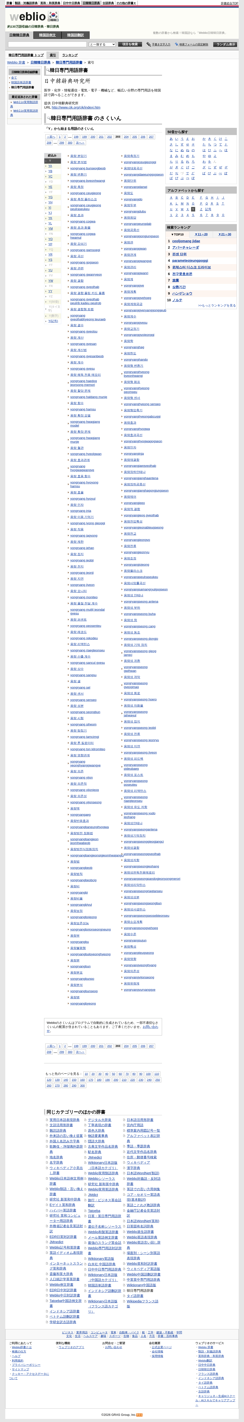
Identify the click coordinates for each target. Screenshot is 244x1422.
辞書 (9, 3)
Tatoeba (94, 1211)
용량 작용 (77, 529)
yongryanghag (134, 347)
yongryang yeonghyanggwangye (85, 763)
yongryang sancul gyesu (87, 662)
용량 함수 (77, 403)
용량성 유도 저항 (135, 807)
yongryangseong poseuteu (135, 782)
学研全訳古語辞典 (63, 1322)
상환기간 (179, 287)
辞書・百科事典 (168, 1336)
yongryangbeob (81, 867)
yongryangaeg (80, 814)
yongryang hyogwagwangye (82, 468)
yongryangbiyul (81, 904)
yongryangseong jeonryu (141, 740)
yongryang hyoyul (82, 498)
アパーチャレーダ (185, 247)
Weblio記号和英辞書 (65, 1247)
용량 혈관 (77, 448)
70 (127, 1073)
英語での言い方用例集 (143, 1189)
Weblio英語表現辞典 (142, 1237)
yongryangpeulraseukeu (141, 577)
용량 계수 (77, 362)
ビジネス (67, 1332)
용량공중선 (131, 230)
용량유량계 (131, 983)
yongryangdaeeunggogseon (144, 174)
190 (107, 1079)
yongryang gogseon (84, 262)
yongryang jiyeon (82, 585)
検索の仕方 (19, 1351)
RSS (139, 1415)
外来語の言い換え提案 (66, 1136)
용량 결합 (77, 280)
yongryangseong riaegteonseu (135, 799)
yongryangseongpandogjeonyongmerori (152, 878)
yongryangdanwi (135, 187)
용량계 (128, 279)
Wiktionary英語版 (101, 1259)
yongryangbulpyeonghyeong (90, 954)
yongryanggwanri (136, 273)
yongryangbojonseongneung (90, 929)
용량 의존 (77, 771)
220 (132, 1079)
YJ (50, 213)
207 (151, 136)
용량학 (128, 341)
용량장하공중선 (135, 484)
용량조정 (130, 558)
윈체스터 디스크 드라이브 (191, 267)
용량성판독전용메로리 (139, 872)
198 (76, 136)
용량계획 (130, 291)
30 (100, 1073)
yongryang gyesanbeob (87, 356)
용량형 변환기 (133, 365)
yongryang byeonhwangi (87, 180)
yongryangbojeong (83, 917)
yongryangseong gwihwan (135, 669)
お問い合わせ (113, 1347)
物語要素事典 (98, 1136)
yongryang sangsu (83, 675)
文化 (69, 1336)
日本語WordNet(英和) (143, 1221)
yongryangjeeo (134, 503)
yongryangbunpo (82, 978)
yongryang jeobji (82, 560)
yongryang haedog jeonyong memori (83, 383)
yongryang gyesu (82, 368)
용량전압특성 (133, 521)
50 (113, 1073)
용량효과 (130, 422)
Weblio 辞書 (16, 62)
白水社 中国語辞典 (102, 1264)
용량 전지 (77, 566)
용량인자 (130, 447)
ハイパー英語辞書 (63, 1210)
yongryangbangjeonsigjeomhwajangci (97, 855)
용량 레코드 (78, 632)
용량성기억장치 (135, 835)
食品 (135, 1336)
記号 (208, 209)
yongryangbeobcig (83, 880)
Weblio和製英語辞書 (103, 1232)
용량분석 (76, 985)
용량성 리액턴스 (135, 791)
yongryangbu (79, 942)
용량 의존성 (78, 796)
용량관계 (130, 254)
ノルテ (177, 300)
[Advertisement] (151, 19)
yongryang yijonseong (86, 802)
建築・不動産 (164, 1332)
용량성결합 (131, 847)
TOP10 (177, 234)
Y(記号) (53, 321)
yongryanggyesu (135, 322)
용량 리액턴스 (80, 644)
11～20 (201, 234)
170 (90, 1079)
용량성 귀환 (132, 661)
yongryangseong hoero (140, 699)
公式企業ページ (162, 1347)
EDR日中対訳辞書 (63, 1290)
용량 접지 (77, 554)
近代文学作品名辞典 (142, 1152)
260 (49, 1085)
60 (120, 1073)
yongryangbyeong (83, 1003)
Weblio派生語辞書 (140, 1232)
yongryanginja (134, 453)
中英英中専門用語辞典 (143, 1279)
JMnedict (56, 1242)
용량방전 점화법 (81, 833)
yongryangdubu (135, 211)
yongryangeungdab (137, 224)
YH (50, 202)
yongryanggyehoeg (137, 298)
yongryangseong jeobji (140, 727)
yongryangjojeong (136, 564)
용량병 (75, 997)
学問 (179, 1332)
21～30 (224, 234)
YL (50, 223)
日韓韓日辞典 (91, 3)
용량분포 (76, 972)
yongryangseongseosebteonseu (146, 915)
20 (93, 1073)
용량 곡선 (77, 256)
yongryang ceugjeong (85, 193)
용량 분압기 (78, 156)
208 (49, 142)
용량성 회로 (132, 693)
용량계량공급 (133, 304)
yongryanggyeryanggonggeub (145, 310)
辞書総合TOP (229, 3)
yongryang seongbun (85, 712)
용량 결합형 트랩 (82, 309)
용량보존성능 (79, 923)
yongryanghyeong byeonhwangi (136, 373)
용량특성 (130, 946)
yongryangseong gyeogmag (135, 685)
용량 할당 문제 (80, 390)
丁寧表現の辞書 (99, 1125)
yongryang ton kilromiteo (87, 749)
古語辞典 (108, 3)
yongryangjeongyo (137, 540)
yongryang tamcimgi (84, 737)
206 (143, 136)
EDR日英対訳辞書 (63, 1237)
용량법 (75, 861)
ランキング (70, 55)
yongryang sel (80, 687)
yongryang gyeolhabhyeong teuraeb (88, 317)
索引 (53, 55)
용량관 (128, 242)
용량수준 (130, 934)
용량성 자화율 (133, 705)
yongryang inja (80, 511)
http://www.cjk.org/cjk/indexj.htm (76, 107)
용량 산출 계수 (80, 656)
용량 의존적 (78, 783)
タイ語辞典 (205, 1382)
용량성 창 (130, 620)
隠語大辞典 (96, 1141)
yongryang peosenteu (85, 626)
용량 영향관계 (80, 755)
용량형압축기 (133, 410)
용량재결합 (131, 460)
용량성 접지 (132, 721)
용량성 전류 (132, 734)
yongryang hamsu (83, 409)
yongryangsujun (135, 940)
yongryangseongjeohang (141, 866)
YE (50, 187)
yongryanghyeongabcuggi (142, 416)
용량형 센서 (132, 398)
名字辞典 (56, 1162)
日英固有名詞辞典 (140, 1226)
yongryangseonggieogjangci (144, 841)
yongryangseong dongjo (141, 638)
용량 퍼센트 (78, 619)
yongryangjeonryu (136, 552)
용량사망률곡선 (135, 583)
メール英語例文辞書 (103, 1237)
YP (50, 244)
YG (50, 197)
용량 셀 (75, 681)
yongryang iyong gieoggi (87, 523)
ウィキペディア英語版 (143, 1269)
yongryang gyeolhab (84, 287)
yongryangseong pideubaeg (135, 766)
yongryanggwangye (138, 261)
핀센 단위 (179, 254)
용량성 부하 (132, 607)
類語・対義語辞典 (26, 3)
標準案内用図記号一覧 (143, 1130)
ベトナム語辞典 (208, 1387)
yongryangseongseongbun (143, 903)
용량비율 (76, 898)
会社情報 (157, 1351)
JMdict (93, 1195)
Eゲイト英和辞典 (62, 1205)
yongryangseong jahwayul (135, 713)
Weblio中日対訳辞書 (65, 1295)
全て (14, 77)
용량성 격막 (132, 677)
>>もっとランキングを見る (217, 305)
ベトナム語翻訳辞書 (65, 1316)
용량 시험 (77, 718)
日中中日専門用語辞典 (104, 1269)
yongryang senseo (83, 700)
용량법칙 (76, 874)
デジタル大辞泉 (99, 1120)
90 (140, 1073)
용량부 (75, 935)
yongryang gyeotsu (83, 331)
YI (49, 207)
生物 (126, 1336)
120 (49, 1079)
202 (109, 136)
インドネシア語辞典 (211, 1378)
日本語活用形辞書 (140, 1120)
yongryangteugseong (139, 953)
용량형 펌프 (132, 382)
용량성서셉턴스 (135, 909)
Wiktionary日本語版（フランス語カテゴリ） (103, 1306)
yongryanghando (136, 359)
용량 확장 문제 (80, 431)
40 (106, 1073)
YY (50, 291)
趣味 (103, 1336)
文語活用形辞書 (61, 1125)
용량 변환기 (78, 174)
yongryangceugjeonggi (140, 162)
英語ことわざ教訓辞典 (143, 1205)
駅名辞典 (94, 1152)
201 (101, 136)
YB (50, 171)
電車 (113, 1332)
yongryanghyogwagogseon (143, 441)
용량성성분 (131, 897)
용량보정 (76, 911)
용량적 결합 (132, 509)
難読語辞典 (58, 1130)
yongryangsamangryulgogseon (146, 589)
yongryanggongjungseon (141, 236)
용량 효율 (77, 492)
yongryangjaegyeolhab (140, 465)
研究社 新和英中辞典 (103, 1184)
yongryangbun (80, 966)
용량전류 (130, 546)
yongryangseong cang (139, 626)
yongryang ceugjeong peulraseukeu (85, 207)
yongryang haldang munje (88, 397)
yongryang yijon (81, 777)
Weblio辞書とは (22, 1347)
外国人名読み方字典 (65, 1141)
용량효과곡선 (133, 435)
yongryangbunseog (83, 991)
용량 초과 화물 (80, 227)
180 (99, 1079)
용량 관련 (77, 268)
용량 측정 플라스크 (83, 199)
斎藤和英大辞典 (61, 1274)
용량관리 (130, 267)
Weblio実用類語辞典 (103, 1173)
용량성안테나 (133, 823)
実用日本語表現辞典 (65, 1120)
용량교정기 (131, 329)
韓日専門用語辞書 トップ (26, 55)
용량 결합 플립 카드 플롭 (87, 293)
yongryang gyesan (83, 344)
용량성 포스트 (133, 775)
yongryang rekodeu (84, 638)
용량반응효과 (79, 821)
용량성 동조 (132, 632)
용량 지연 (77, 578)
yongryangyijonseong (139, 977)
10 (86, 1073)
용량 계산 (77, 337)
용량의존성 (131, 971)
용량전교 (130, 533)
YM (50, 228)
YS (50, 259)
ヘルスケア (90, 1336)
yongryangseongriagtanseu (143, 891)
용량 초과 (77, 215)
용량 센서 (77, 693)
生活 (78, 1336)
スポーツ (115, 1336)
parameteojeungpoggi (190, 260)
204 (126, 136)
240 (149, 1079)
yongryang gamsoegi (85, 250)
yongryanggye (134, 285)
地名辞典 (56, 1157)
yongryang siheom (83, 724)
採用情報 (157, 1355)
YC (50, 176)
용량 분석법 (78, 162)
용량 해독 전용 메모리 (85, 375)
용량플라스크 (133, 571)
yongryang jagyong (83, 535)
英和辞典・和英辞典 (211, 1355)
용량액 (75, 808)
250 (157, 1079)
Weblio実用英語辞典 (103, 1189)
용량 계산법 (78, 350)
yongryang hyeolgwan (86, 454)
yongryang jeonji (82, 572)
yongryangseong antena (141, 601)
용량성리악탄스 (135, 885)
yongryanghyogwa (137, 429)
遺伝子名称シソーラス (104, 1226)
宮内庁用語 (135, 1125)
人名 (143, 1336)
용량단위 (130, 180)
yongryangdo (133, 199)
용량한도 (130, 353)
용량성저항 (131, 860)
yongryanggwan (135, 248)
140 (65, 1079)
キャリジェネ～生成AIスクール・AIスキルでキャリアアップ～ (215, 1400)
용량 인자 (77, 505)
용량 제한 (77, 541)
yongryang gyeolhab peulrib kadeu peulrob (85, 301)
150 (74, 1079)
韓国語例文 (47, 35)
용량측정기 (131, 156)
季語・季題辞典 (138, 1146)
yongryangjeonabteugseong (143, 527)
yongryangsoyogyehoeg (141, 928)
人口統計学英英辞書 (65, 1279)
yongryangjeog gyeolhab (141, 515)
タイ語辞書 (135, 1296)
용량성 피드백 (133, 758)
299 (61, 142)
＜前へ (51, 136)
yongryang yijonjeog (84, 790)
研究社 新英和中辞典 (65, 1199)
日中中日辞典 (71, 3)
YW (50, 280)
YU (50, 270)
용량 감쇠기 (78, 244)
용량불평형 (78, 948)
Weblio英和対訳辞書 (142, 1264)
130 (57, 1079)
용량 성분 (77, 706)
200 (93, 136)
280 (65, 1085)
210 (124, 1079)
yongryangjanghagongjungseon (146, 490)
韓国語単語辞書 (99, 1285)
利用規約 (17, 1360)
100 (148, 1073)
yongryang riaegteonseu (87, 650)
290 (74, 1085)
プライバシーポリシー (26, 1364)
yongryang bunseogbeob (88, 168)
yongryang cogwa (82, 221)
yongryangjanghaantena (141, 478)
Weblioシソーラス (101, 1179)
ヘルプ (16, 1355)
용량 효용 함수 (80, 476)
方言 (152, 1336)
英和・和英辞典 (50, 3)
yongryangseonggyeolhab (142, 854)
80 (134, 1073)
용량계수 (130, 316)
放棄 (175, 280)
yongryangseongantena (141, 829)
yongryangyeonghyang (140, 965)
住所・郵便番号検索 (142, 1157)
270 (57, 1085)
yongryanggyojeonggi (139, 335)
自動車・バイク (129, 1332)
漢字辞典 (133, 1168)
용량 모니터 (78, 591)
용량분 (75, 960)
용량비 (75, 886)
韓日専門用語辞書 (69, 62)
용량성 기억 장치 (135, 645)
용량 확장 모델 (80, 415)
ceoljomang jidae (186, 241)
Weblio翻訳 (205, 1360)
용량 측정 (77, 187)
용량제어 (130, 496)
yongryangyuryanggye (139, 989)
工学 (150, 1332)
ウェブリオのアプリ (71, 1347)
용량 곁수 (77, 325)
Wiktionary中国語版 (141, 1285)
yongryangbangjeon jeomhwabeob (84, 841)
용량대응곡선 (133, 168)
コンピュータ (99, 1332)
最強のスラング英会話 (104, 1243)
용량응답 (130, 217)
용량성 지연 (132, 746)
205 (134, 136)
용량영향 (130, 959)
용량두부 (130, 205)
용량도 (128, 193)
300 (70, 142)
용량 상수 (77, 669)
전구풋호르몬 (182, 274)
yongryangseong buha (140, 614)
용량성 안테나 (133, 595)
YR (50, 254)
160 (82, 1079)
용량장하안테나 (135, 472)
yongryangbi (79, 892)
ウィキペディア (138, 1162)
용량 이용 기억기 (82, 517)
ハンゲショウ (182, 293)
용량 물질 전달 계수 (84, 603)
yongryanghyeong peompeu (136, 390)
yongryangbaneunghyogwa (89, 827)
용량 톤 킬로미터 (82, 743)
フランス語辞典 (208, 1373)
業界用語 (82, 1332)
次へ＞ (80, 142)
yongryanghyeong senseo (142, 404)
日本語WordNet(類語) (143, 1173)
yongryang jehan (82, 548)
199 (84, 136)
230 (141, 1079)
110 (156, 1073)
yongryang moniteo (83, 597)
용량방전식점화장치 (84, 849)
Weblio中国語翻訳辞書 (144, 1274)
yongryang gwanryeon (86, 274)
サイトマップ (20, 1369)
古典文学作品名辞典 (103, 1146)
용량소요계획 (133, 922)
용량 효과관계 (80, 460)
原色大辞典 (96, 1130)
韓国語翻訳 (75, 35)
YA (50, 166)
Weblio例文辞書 (61, 1284)
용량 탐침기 (78, 730)
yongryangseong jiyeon (140, 752)
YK (50, 218)
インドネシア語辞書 (65, 1311)
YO (50, 239)
